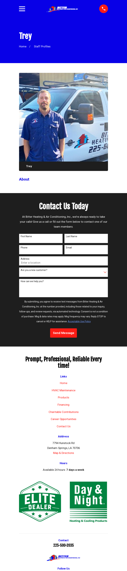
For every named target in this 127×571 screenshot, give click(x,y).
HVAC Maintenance (63, 390)
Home (63, 383)
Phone (24, 247)
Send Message (63, 333)
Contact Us (63, 426)
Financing (63, 404)
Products (63, 397)
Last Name (71, 236)
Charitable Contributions (64, 412)
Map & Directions (63, 453)
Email (69, 247)
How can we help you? (32, 281)
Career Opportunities (63, 419)
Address (25, 259)
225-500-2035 (63, 545)
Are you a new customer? (34, 270)
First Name (26, 236)
